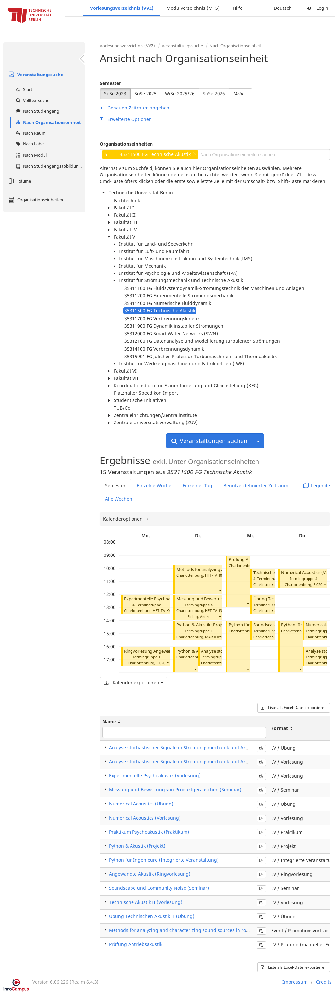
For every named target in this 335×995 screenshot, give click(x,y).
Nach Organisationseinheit (47, 122)
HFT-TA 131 (214, 610)
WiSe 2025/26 (180, 94)
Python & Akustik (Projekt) (202, 625)
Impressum (295, 982)
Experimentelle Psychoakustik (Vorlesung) (165, 599)
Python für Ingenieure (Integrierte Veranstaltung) (164, 860)
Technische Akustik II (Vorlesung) (145, 902)
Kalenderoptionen (123, 519)
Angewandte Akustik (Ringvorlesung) (149, 874)
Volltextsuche (31, 100)
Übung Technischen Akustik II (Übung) (151, 916)
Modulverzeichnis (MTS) (193, 8)
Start (23, 89)
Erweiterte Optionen (126, 119)
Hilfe (238, 8)
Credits (324, 982)
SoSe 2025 (145, 94)
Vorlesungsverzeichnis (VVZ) (121, 8)
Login (316, 8)
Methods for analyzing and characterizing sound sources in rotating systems (193, 930)
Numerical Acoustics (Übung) (141, 804)
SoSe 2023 (115, 94)
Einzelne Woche (154, 485)
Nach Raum (29, 133)
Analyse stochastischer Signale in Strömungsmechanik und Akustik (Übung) (192, 747)
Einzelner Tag (197, 485)
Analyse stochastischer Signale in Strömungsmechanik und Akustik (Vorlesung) (196, 761)
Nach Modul (30, 155)
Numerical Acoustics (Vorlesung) (145, 818)
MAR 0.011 (214, 636)
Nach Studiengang (36, 111)
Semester (110, 83)
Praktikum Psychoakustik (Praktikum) (149, 832)
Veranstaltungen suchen (209, 441)
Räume (19, 181)
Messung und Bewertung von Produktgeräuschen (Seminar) (175, 790)
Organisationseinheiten (35, 200)
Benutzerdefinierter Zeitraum (255, 485)
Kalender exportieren (133, 682)
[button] (167, 610)
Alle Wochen (118, 499)
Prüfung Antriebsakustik (135, 944)
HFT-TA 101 (162, 610)
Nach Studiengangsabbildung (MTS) (49, 166)
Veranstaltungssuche (35, 74)
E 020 (160, 662)
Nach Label (29, 144)
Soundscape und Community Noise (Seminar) (159, 888)
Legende (316, 485)
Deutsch (283, 8)
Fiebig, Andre (198, 616)
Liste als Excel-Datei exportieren (293, 707)
